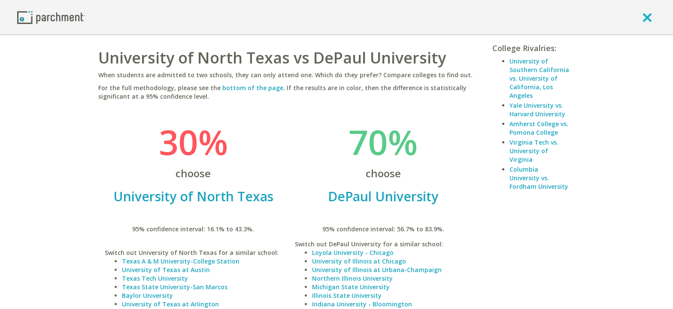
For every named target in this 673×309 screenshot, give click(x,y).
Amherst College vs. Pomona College (538, 128)
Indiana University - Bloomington (362, 304)
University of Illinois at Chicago (359, 261)
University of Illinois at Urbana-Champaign (377, 270)
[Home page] (51, 17)
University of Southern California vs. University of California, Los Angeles (539, 78)
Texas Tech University (155, 278)
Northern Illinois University (352, 278)
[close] (647, 17)
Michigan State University (351, 287)
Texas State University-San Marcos (174, 287)
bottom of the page (252, 88)
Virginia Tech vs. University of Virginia (533, 151)
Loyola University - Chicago (353, 252)
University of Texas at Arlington (170, 304)
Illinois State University (347, 295)
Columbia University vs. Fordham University (538, 178)
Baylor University (147, 295)
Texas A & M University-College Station (180, 261)
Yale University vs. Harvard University (537, 109)
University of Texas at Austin (166, 270)
